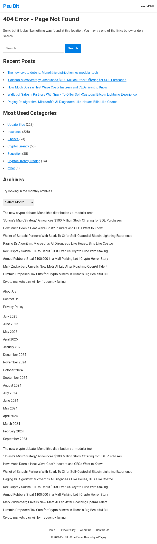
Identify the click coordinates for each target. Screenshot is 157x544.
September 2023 (15, 439)
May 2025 (10, 332)
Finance (13, 139)
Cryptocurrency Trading (24, 161)
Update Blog (16, 125)
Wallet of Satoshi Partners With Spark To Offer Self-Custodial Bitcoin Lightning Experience (72, 94)
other (11, 168)
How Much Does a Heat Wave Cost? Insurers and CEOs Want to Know (57, 87)
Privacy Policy (13, 307)
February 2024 (13, 431)
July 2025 (10, 316)
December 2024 (14, 355)
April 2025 (10, 339)
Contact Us (11, 299)
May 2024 (10, 408)
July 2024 (10, 393)
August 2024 (12, 385)
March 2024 (11, 424)
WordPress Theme (81, 537)
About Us (9, 291)
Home (51, 530)
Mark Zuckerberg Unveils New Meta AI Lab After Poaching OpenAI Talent (55, 266)
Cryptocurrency (18, 146)
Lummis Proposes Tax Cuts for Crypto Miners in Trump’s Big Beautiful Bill (55, 274)
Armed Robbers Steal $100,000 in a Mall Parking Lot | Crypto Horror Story (55, 259)
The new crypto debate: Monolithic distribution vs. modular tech (53, 73)
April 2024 (10, 416)
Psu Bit (11, 6)
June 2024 (10, 401)
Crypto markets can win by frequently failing (34, 282)
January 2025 (12, 347)
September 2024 (15, 378)
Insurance (14, 132)
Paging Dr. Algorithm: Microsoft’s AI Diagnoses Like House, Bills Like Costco (63, 102)
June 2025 (10, 324)
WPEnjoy (101, 537)
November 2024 (14, 362)
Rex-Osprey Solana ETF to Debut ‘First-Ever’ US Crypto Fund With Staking (55, 251)
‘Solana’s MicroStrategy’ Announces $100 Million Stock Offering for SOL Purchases (67, 80)
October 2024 (13, 370)
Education (14, 154)
